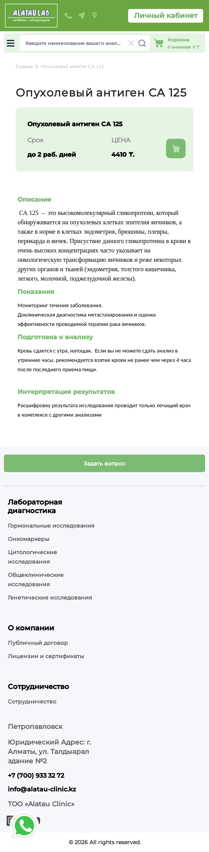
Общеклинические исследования (36, 579)
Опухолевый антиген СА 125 (72, 66)
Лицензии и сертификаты (46, 656)
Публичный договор (38, 642)
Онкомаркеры (28, 538)
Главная (24, 66)
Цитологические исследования (32, 557)
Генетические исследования (50, 597)
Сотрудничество (32, 701)
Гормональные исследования (51, 525)
